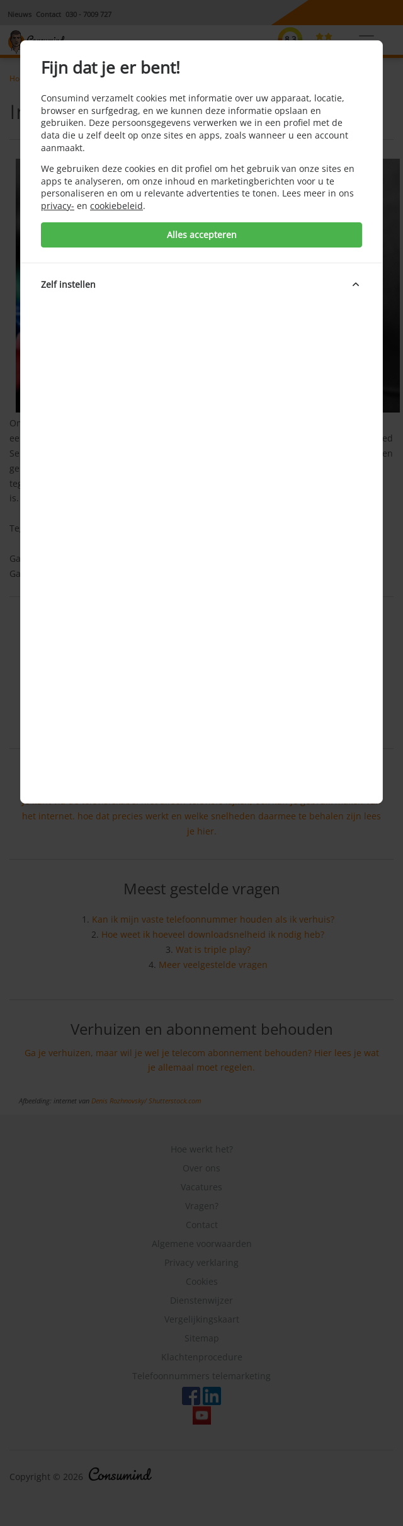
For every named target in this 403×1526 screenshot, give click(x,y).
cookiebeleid (116, 206)
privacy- (57, 206)
